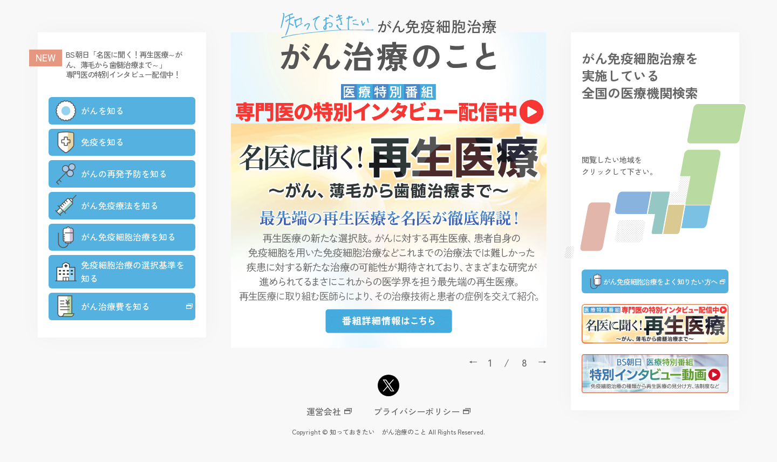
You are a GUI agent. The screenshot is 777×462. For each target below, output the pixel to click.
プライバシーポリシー (416, 411)
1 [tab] (490, 362)
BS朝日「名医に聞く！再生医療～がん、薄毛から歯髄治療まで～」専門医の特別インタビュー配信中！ (124, 64)
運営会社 (323, 411)
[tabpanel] (389, 190)
